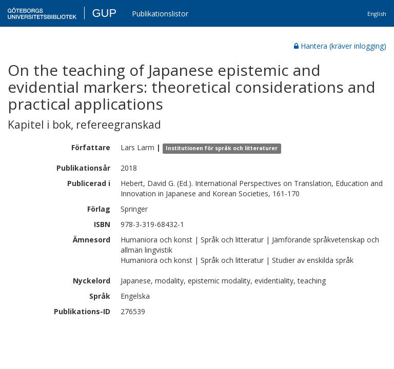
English (376, 13)
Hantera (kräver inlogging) (340, 46)
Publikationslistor (160, 13)
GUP (104, 13)
